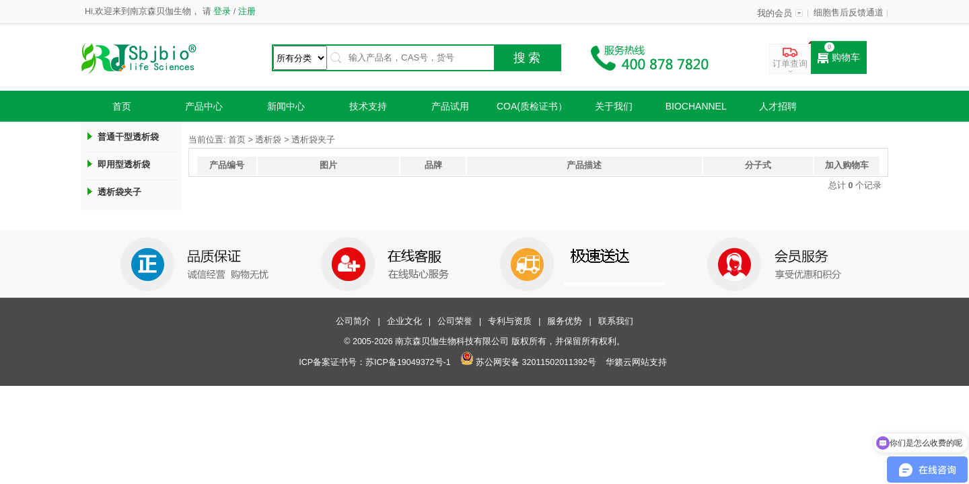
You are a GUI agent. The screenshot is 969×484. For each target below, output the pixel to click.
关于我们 (614, 106)
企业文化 (404, 321)
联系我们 (615, 321)
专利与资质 (510, 321)
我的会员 (774, 13)
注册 (245, 11)
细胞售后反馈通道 (849, 12)
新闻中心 (286, 106)
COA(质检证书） (532, 106)
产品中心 (204, 106)
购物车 (839, 57)
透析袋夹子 (119, 192)
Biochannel (696, 106)
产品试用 (450, 106)
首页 (121, 106)
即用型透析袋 (124, 164)
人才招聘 (778, 106)
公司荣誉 (454, 321)
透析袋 (268, 140)
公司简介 (353, 321)
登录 (222, 11)
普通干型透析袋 (128, 137)
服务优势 (564, 321)
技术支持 (368, 106)
